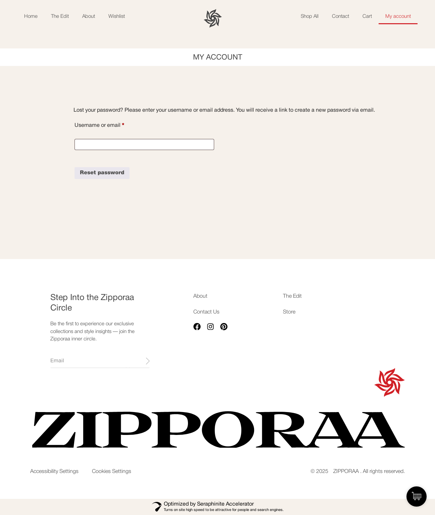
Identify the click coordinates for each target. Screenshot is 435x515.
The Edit (60, 16)
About (88, 16)
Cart (367, 16)
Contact (340, 16)
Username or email (110, 124)
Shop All (310, 16)
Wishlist (116, 16)
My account (398, 16)
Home (31, 16)
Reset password (102, 173)
